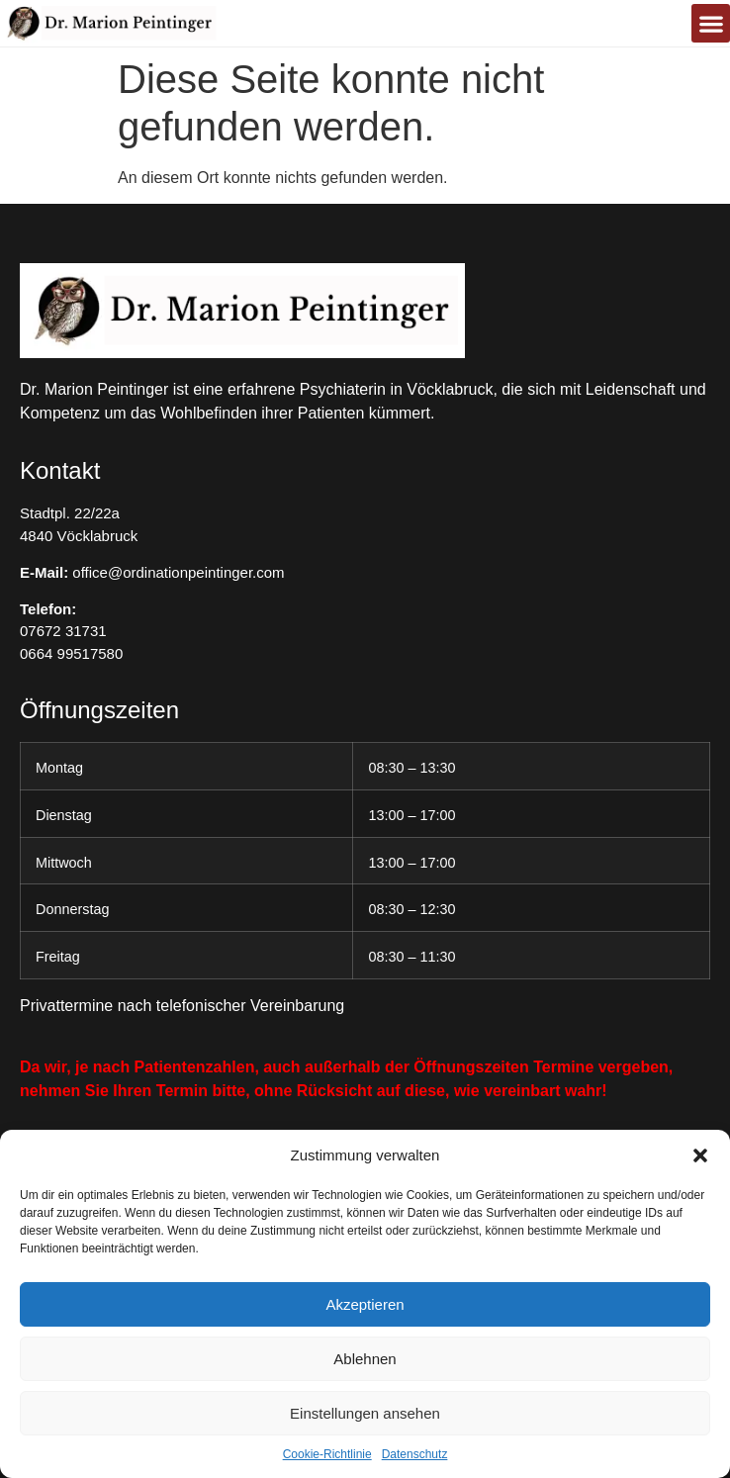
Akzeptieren (364, 1304)
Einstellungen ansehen (365, 1413)
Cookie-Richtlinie (327, 1454)
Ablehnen (364, 1358)
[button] (700, 1155)
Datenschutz (415, 1454)
